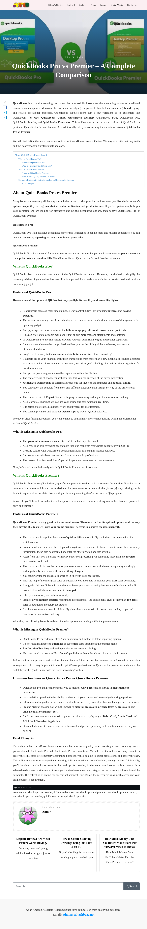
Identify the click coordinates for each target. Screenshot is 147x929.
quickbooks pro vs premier (27, 796)
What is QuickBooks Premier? (31, 169)
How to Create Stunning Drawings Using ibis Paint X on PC (76, 842)
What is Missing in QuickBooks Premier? (38, 176)
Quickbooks (23, 788)
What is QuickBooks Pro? (29, 159)
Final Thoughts (28, 183)
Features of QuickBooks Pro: (33, 163)
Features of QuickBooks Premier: (35, 173)
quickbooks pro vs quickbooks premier (64, 796)
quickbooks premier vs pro (121, 792)
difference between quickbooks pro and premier (80, 792)
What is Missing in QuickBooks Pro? (37, 166)
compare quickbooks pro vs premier (32, 792)
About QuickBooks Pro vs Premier (31, 155)
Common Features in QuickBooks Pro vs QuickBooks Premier (46, 180)
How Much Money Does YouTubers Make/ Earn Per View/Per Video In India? (120, 842)
